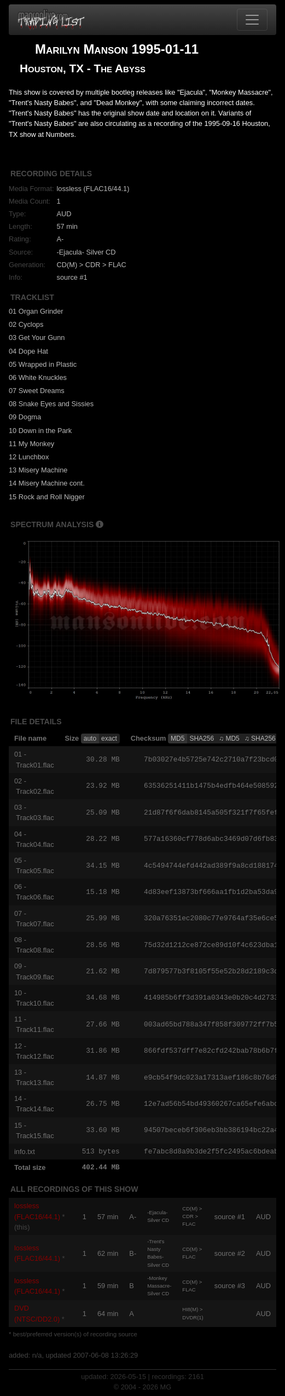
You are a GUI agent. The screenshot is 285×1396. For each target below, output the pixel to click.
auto (90, 738)
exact (109, 738)
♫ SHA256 (260, 738)
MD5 (177, 738)
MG (166, 1387)
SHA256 (201, 738)
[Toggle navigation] (252, 20)
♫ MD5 (229, 738)
